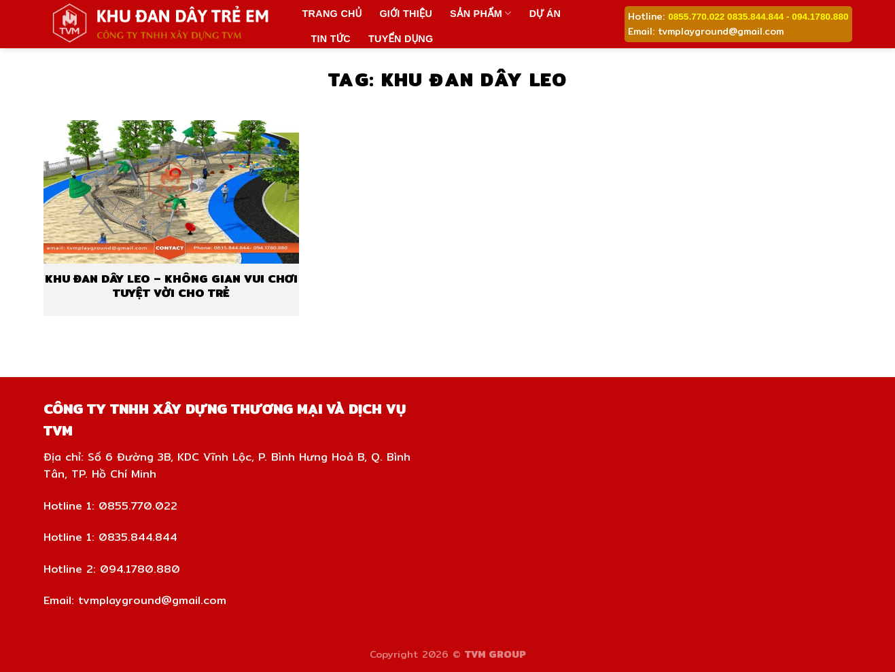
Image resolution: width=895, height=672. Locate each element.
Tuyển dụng (401, 38)
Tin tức (331, 38)
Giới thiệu (405, 13)
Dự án (545, 13)
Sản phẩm (481, 13)
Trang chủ (332, 13)
